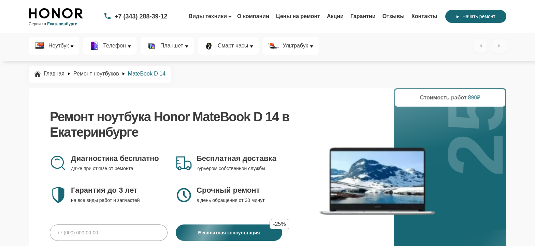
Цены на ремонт (298, 16)
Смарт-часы (233, 46)
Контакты (424, 16)
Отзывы (393, 16)
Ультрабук (295, 46)
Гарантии (363, 16)
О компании (253, 16)
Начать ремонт (475, 16)
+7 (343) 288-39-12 (141, 16)
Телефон (114, 46)
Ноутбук (58, 46)
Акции (335, 16)
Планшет (171, 46)
